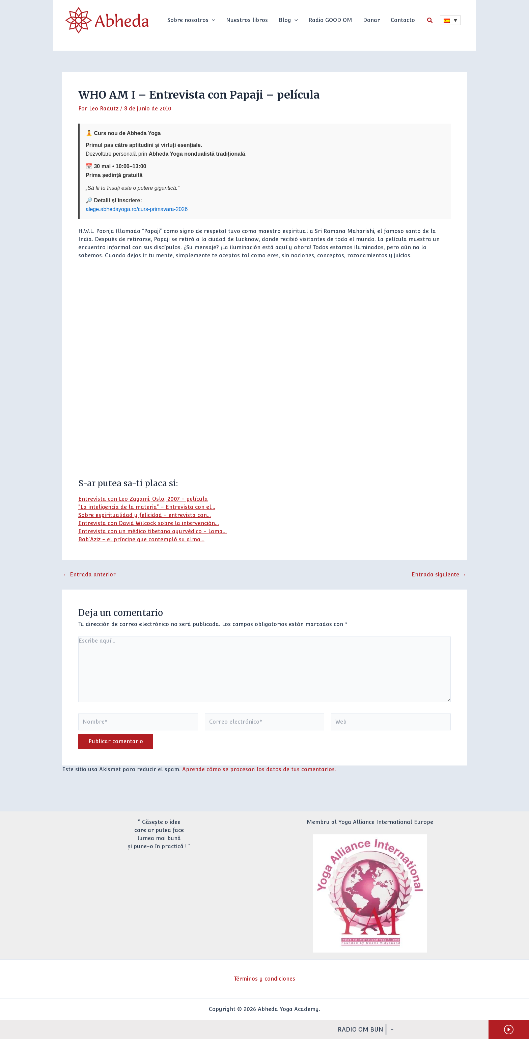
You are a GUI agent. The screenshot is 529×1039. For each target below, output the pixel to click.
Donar (371, 20)
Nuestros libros (247, 20)
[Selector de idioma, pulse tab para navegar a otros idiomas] (450, 20)
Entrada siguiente (439, 574)
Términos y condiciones (264, 979)
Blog (288, 20)
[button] (211, 20)
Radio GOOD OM (330, 20)
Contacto (403, 20)
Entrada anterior (89, 574)
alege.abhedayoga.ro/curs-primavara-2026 (137, 209)
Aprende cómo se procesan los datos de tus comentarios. (259, 769)
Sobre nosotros (191, 20)
